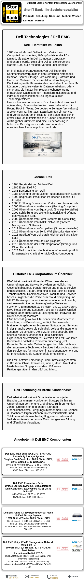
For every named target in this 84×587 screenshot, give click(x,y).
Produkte (28, 16)
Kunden (28, 20)
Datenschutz (75, 3)
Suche (40, 3)
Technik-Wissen (71, 16)
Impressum (60, 3)
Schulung (42, 16)
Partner (40, 20)
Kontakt (49, 3)
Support (31, 3)
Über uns (54, 16)
